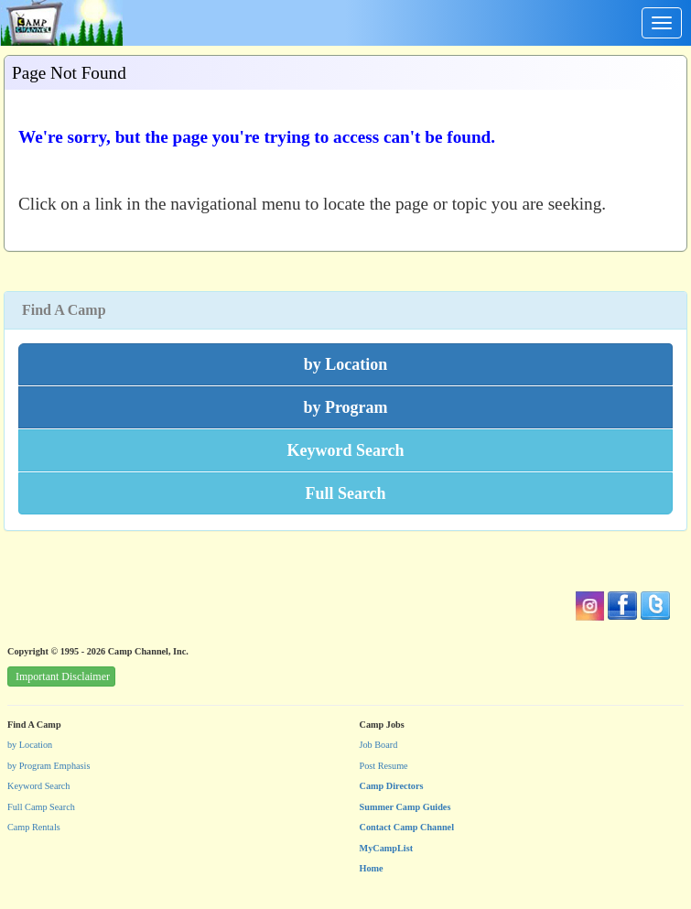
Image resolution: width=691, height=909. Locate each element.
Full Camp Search (41, 807)
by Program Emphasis (48, 766)
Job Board (379, 745)
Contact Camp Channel (407, 827)
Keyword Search (38, 786)
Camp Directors (392, 786)
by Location (29, 745)
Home (371, 868)
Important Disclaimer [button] (63, 676)
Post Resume (384, 766)
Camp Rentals (33, 827)
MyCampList (387, 848)
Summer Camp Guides (405, 807)
